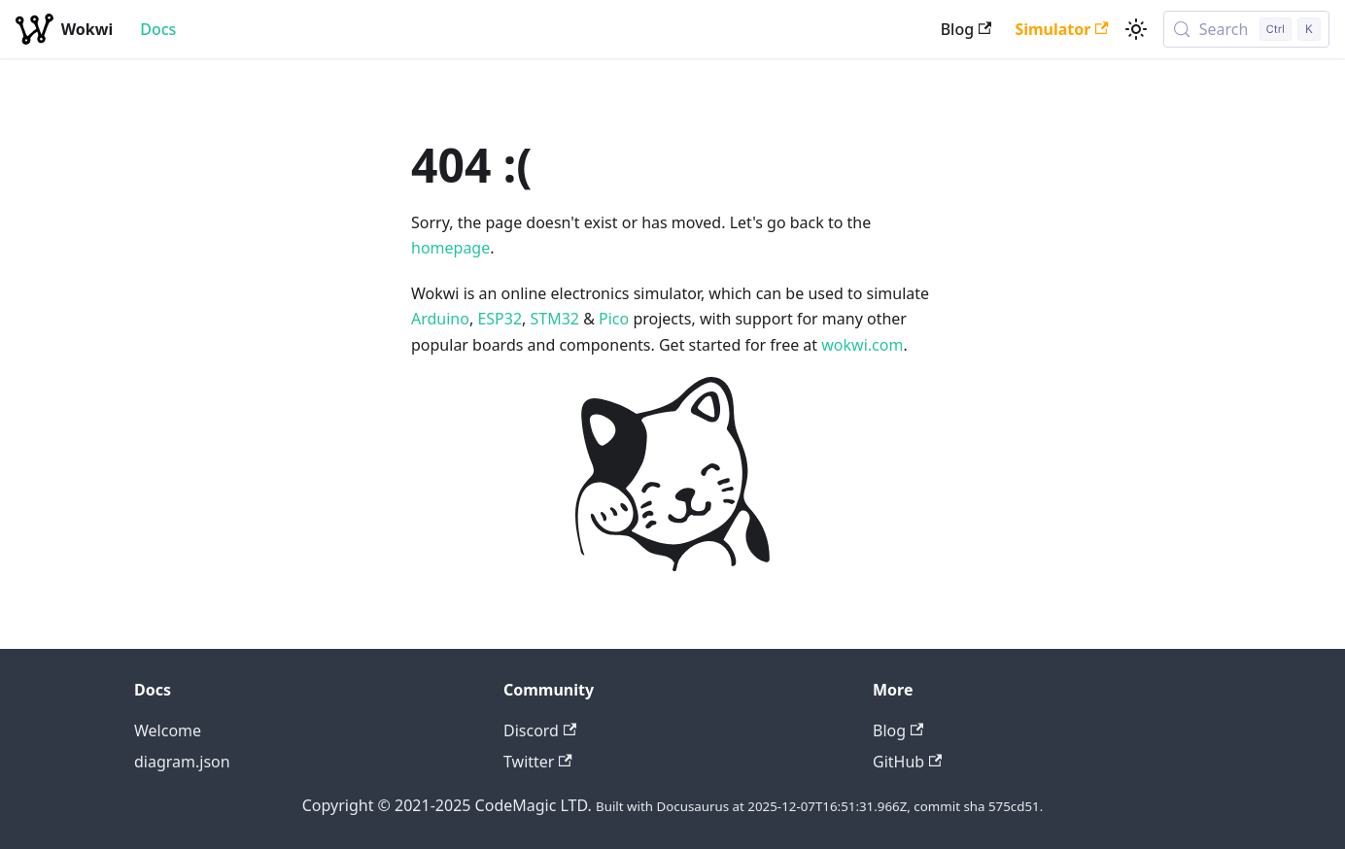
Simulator (1061, 29)
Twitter (537, 761)
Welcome (167, 730)
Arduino (440, 318)
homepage (450, 247)
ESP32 (499, 318)
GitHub (907, 761)
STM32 (555, 318)
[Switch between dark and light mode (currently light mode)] (1136, 29)
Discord (539, 730)
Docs (158, 29)
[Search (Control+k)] (1246, 29)
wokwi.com (862, 345)
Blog (966, 29)
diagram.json (182, 761)
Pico (614, 318)
